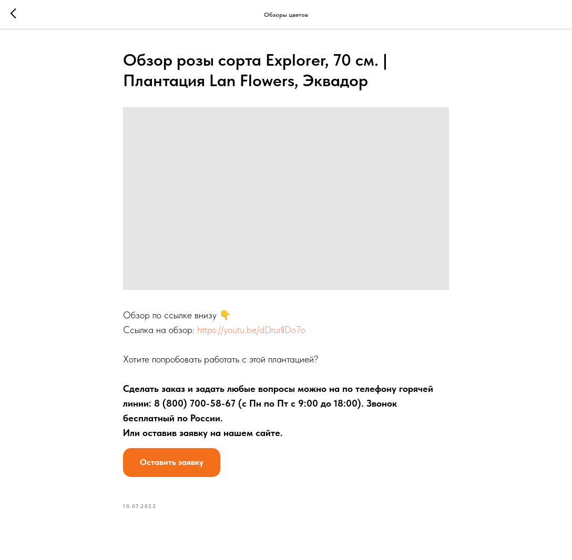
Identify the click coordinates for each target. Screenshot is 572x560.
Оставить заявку (171, 462)
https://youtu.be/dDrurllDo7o (251, 329)
